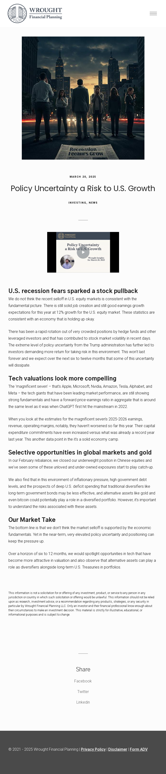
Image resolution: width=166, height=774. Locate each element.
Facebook (83, 681)
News (93, 202)
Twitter (83, 691)
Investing (77, 202)
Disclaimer (117, 749)
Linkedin (83, 702)
